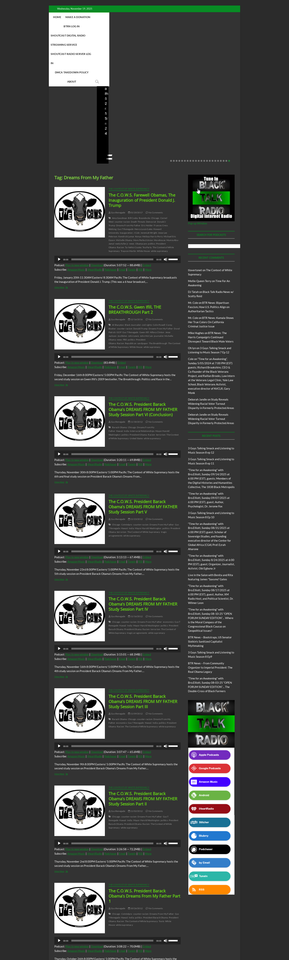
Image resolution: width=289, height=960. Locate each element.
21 (226, 106)
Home (79, 17)
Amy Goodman (119, 163)
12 (201, 106)
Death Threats (138, 166)
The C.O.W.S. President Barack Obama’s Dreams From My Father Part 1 (144, 841)
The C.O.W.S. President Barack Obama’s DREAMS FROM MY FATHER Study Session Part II (143, 743)
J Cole (137, 177)
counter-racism (122, 166)
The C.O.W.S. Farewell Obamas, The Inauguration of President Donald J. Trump (142, 145)
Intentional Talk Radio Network (76, 940)
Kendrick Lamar (126, 181)
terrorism (161, 379)
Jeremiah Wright (148, 177)
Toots (161, 866)
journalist (158, 280)
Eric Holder (147, 170)
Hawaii (119, 376)
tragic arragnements (137, 577)
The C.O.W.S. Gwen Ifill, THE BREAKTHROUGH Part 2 (135, 254)
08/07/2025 (166, 93)
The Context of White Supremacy (129, 133)
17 (215, 106)
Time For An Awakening (190, 940)
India (126, 376)
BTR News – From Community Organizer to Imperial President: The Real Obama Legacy (167, 78)
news (131, 188)
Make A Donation (100, 17)
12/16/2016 (135, 264)
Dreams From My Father (128, 170)
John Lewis (133, 280)
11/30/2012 (135, 366)
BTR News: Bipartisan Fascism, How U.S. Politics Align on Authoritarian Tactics (208, 252)
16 (212, 106)
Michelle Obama (124, 185)
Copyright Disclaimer (217, 940)
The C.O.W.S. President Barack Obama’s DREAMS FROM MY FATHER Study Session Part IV (143, 549)
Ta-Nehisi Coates (133, 192)
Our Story (133, 940)
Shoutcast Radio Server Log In (111, 26)
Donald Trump (140, 273)
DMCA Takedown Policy (154, 26)
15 (210, 106)
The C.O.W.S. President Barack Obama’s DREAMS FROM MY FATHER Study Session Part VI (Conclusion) (143, 354)
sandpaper (142, 288)
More (148, 214)
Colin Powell (159, 269)
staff (104, 93)
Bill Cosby (133, 163)
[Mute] (165, 204)
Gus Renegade (117, 157)
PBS (125, 284)
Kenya (138, 181)
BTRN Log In (125, 17)
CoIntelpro (126, 469)
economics (168, 566)
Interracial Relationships (142, 376)
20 (223, 106)
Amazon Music (76, 214)
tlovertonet (195, 215)
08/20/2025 (76, 93)
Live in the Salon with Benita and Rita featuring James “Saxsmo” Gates (70, 80)
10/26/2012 (135, 853)
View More (60, 103)
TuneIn (132, 214)
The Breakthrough (158, 288)
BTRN (74, 936)
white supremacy (159, 196)
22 (229, 106)
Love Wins (59, 93)
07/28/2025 (214, 93)
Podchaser (110, 214)
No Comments (62, 98)
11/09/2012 (135, 658)
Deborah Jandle (197, 344)
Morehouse (160, 185)
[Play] (59, 204)
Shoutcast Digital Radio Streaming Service (168, 17)
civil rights (147, 269)
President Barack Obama (155, 862)
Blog (55, 64)
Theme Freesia (115, 948)
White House (143, 196)
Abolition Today (137, 936)
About (180, 26)
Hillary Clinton (157, 277)
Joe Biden (122, 280)
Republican (130, 288)
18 (218, 106)
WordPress (128, 948)
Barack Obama (119, 372)
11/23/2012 (135, 464)
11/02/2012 (135, 756)
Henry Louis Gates (143, 174)
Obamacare (141, 188)
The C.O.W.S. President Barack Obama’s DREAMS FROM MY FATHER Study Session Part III (143, 646)
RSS (140, 214)
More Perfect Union (143, 185)
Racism (120, 192)
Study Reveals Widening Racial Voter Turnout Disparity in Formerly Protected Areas (211, 348)
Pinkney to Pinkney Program (109, 940)
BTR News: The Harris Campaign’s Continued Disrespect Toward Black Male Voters (211, 282)
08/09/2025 (119, 93)
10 (196, 106)
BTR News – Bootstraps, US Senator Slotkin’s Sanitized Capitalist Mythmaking (120, 80)
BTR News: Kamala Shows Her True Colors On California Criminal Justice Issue (211, 267)
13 (204, 106)
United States (136, 383)
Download (97, 210)
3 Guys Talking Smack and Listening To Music (103, 936)
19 (221, 106)
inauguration (126, 177)
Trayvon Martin (128, 196)
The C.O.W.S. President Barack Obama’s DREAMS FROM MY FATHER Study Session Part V (143, 451)
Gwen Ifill (144, 277)
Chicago (155, 163)
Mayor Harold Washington (148, 473)
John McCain (146, 280)
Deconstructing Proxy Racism (203, 936)
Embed (147, 210)
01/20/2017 (135, 157)
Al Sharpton (118, 269)
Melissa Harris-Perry (152, 181)
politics (151, 188)
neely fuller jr (121, 188)
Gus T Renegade (125, 174)
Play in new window (77, 210)
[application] (117, 204)
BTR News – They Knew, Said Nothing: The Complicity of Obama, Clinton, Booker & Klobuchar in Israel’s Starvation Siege (216, 75)
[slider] (112, 204)
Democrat (151, 166)
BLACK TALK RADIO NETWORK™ (74, 947)
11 (199, 106)
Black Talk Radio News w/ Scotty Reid (167, 936)
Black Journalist (133, 269)
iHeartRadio (94, 214)
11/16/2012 (135, 561)
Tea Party (147, 192)
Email (122, 214)
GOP (118, 277)
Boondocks (144, 163)
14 (207, 106)
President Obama (138, 379)
